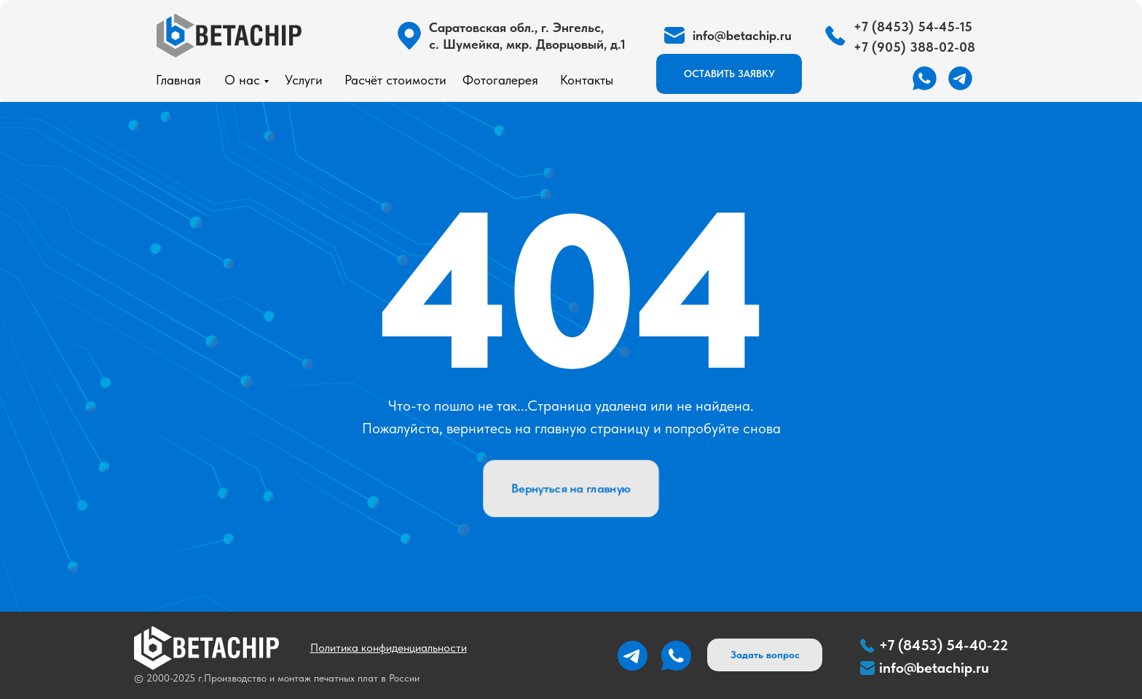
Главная (178, 79)
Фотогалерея (500, 79)
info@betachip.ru (934, 667)
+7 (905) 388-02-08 (914, 47)
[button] (729, 74)
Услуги (304, 79)
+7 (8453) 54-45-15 (913, 26)
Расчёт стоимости (395, 79)
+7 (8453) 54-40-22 (943, 645)
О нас (242, 79)
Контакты (586, 79)
